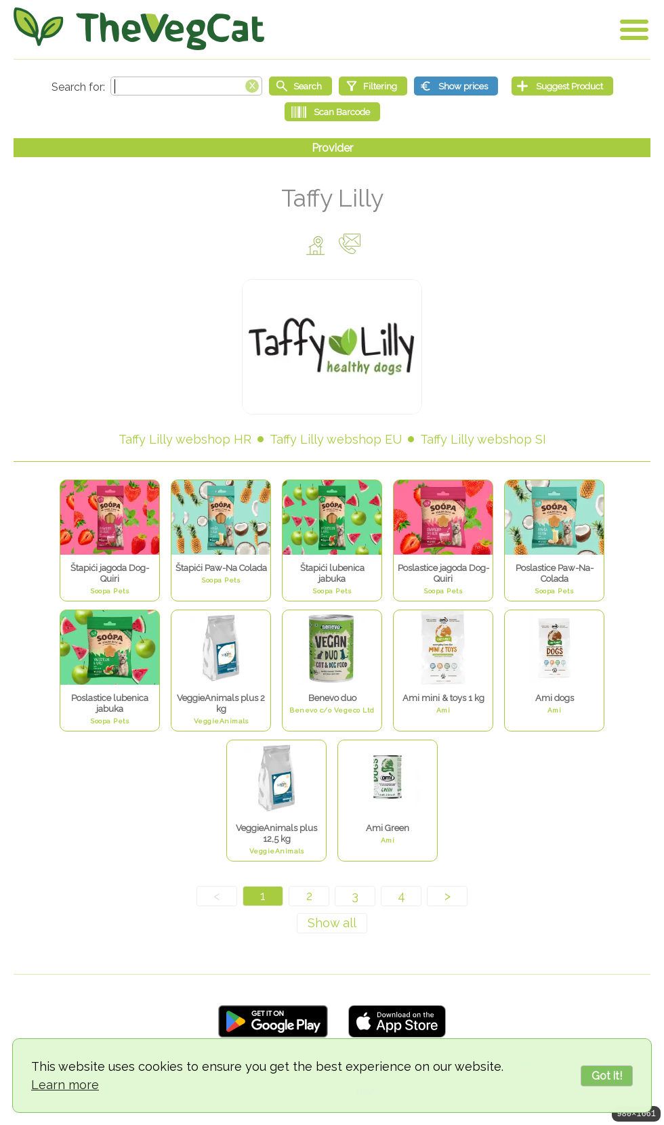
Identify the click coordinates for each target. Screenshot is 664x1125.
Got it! (607, 1075)
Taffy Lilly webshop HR (185, 439)
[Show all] (332, 923)
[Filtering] (373, 86)
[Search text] (186, 86)
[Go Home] (139, 29)
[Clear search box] (252, 85)
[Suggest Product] (562, 86)
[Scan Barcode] (332, 111)
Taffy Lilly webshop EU (336, 439)
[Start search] (300, 86)
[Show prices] (456, 86)
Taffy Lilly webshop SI (483, 439)
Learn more (65, 1085)
